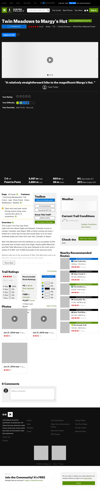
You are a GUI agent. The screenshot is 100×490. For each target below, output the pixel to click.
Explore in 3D (8, 34)
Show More (9, 262)
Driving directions (45, 205)
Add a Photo (52, 305)
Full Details (52, 270)
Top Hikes (78, 10)
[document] (78, 480)
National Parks (81, 430)
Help (29, 423)
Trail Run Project (81, 423)
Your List (29, 106)
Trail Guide (56, 10)
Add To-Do (20, 106)
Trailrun (27, 3)
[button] (4, 59)
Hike (18, 3)
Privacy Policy (88, 478)
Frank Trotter (53, 86)
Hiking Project (80, 419)
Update (89, 223)
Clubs (29, 430)
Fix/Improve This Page (45, 221)
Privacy (61, 462)
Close (78, 483)
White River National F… (28, 287)
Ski (35, 3)
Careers (6, 439)
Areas (48, 26)
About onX (7, 436)
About (29, 419)
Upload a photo (45, 217)
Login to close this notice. (34, 480)
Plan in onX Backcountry (45, 199)
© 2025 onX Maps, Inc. (43, 462)
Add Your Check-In (87, 237)
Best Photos (67, 10)
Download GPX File (44, 209)
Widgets (30, 426)
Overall (32, 299)
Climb (4, 3)
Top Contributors (58, 419)
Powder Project (81, 426)
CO (54, 26)
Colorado (26, 296)
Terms (55, 462)
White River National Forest (84, 26)
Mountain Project (58, 429)
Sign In (94, 10)
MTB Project (56, 432)
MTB (11, 3)
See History (85, 226)
